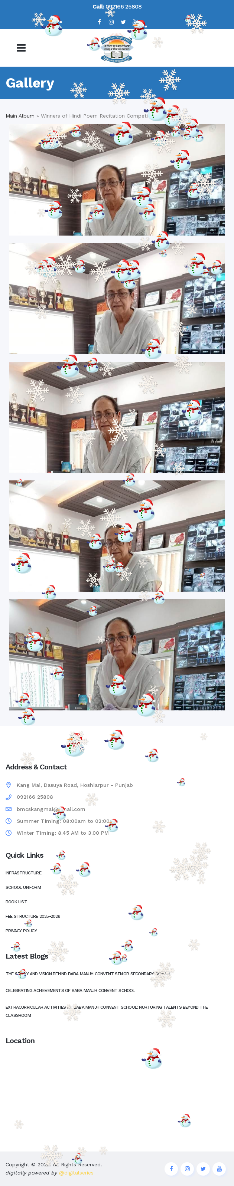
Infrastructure (23, 872)
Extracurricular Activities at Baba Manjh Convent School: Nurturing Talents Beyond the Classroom (107, 1011)
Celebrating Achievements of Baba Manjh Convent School (70, 990)
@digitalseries (75, 1173)
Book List (16, 901)
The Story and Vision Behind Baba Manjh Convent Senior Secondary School (89, 973)
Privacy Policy (21, 930)
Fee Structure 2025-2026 (33, 916)
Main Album (20, 116)
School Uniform (23, 887)
